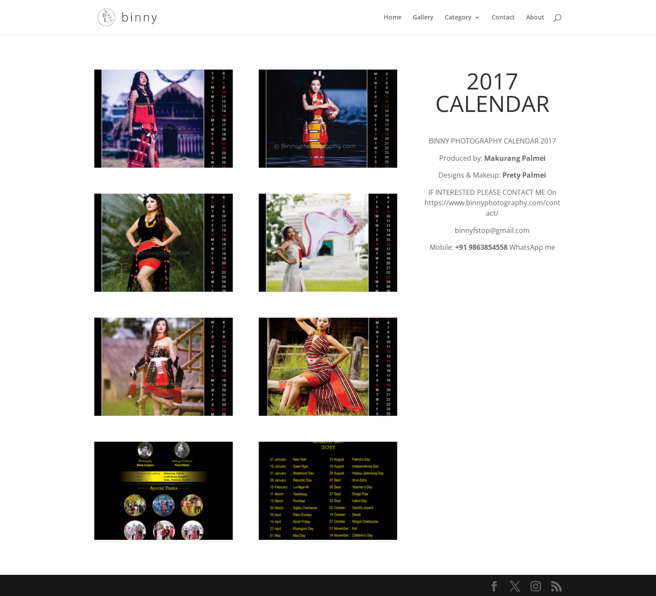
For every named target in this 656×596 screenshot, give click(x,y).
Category (458, 17)
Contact (503, 17)
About (535, 17)
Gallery (423, 17)
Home (393, 17)
